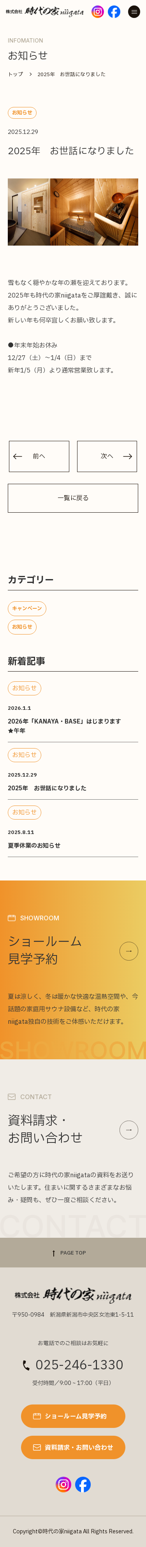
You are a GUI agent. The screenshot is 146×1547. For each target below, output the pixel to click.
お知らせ (22, 627)
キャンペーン (27, 609)
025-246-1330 (79, 1365)
